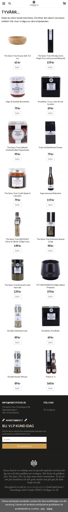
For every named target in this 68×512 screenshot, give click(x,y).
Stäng (49, 508)
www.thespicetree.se (36, 487)
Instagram (49, 410)
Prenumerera (24, 446)
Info (17, 67)
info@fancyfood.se (14, 402)
